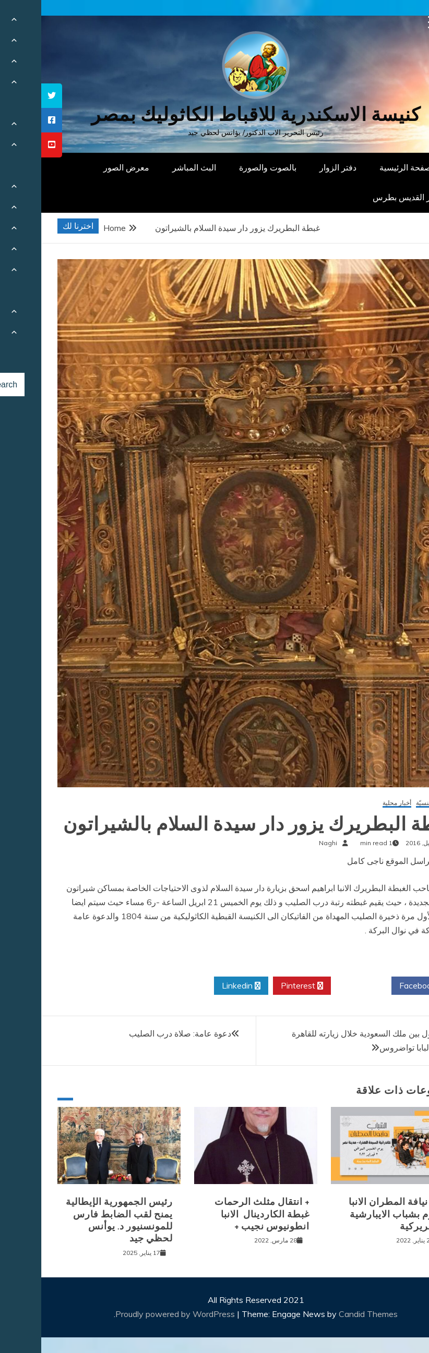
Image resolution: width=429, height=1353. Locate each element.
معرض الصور (85, 167)
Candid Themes (326, 1314)
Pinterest (261, 986)
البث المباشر (153, 167)
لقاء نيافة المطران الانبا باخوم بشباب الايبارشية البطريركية (356, 1214)
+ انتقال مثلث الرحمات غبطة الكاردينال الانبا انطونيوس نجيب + (220, 1214)
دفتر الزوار (296, 167)
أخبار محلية (355, 803)
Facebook (380, 986)
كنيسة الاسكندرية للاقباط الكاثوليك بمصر (214, 114)
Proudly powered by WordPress (135, 1314)
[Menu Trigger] (393, 22)
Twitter (320, 986)
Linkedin (200, 986)
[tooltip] (10, 95)
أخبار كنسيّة (390, 803)
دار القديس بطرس (363, 197)
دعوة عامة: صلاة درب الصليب (139, 1033)
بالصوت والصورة (226, 167)
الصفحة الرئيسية (366, 167)
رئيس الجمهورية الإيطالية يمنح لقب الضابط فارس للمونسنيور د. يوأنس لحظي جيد (78, 1220)
